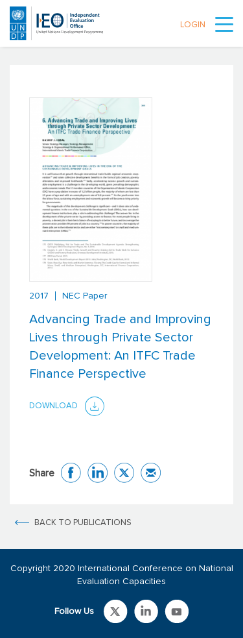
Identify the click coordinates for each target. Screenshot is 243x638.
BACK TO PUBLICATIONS (83, 523)
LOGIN (192, 25)
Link (116, 611)
